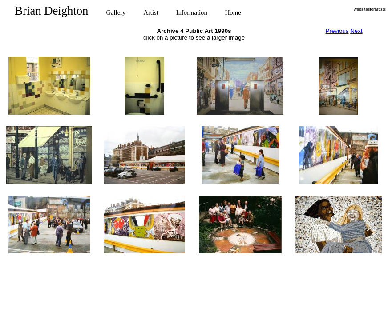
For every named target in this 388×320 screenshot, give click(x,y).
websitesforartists (370, 9)
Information (191, 12)
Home (233, 12)
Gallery (115, 12)
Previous (337, 31)
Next (356, 31)
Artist (150, 12)
